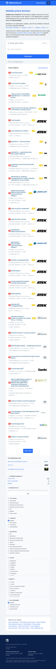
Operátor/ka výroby (18, 219)
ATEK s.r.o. (10, 465)
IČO (10, 509)
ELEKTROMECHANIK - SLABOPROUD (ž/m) (26, 346)
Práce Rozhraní (41, 622)
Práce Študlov (27, 624)
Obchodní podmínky (11, 647)
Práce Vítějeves (35, 626)
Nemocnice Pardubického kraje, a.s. (18, 461)
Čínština (12, 569)
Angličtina (12, 563)
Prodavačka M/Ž (17, 369)
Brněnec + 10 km (26, 27)
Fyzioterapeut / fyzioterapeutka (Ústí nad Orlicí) (25, 412)
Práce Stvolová (12, 628)
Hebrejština (12, 573)
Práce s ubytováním (13, 481)
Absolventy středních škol (15, 538)
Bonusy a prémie (14, 588)
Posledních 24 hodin (14, 605)
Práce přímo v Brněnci (12, 27)
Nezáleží (11, 520)
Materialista (15, 271)
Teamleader (15, 120)
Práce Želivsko (12, 626)
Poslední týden (12, 609)
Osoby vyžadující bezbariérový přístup (18, 551)
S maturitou (12, 525)
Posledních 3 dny (13, 607)
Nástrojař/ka (16, 294)
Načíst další (28, 451)
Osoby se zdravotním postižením (17, 549)
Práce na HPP (11, 478)
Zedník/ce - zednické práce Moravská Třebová (21, 153)
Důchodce (11, 544)
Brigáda (10, 483)
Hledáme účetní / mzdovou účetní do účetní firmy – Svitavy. (21, 318)
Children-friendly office (15, 592)
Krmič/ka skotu (17, 73)
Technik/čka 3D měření (19, 131)
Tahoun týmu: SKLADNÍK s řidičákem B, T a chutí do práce (20, 95)
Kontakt (8, 648)
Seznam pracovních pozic (12, 651)
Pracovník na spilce (18, 83)
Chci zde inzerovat (43, 67)
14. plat (11, 584)
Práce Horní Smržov (24, 626)
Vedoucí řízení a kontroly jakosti (23, 401)
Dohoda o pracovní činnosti (16, 507)
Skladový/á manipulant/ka (17, 305)
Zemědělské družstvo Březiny (16, 469)
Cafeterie (12, 590)
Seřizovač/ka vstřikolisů (20, 209)
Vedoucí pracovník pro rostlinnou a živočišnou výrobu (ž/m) (23, 108)
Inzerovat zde (40, 3)
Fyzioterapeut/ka (17, 424)
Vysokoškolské (12, 527)
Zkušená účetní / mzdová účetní (23, 333)
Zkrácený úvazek (13, 503)
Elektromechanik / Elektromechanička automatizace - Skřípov (18, 193)
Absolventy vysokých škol (15, 540)
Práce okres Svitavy (24, 628)
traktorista (39, 33)
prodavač (30, 33)
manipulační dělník (21, 33)
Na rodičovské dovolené (15, 546)
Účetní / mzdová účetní (20, 437)
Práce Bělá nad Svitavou (15, 624)
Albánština (12, 561)
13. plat (11, 582)
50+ (10, 534)
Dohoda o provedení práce (15, 505)
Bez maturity (12, 522)
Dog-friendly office (14, 595)
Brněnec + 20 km (40, 27)
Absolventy (12, 536)
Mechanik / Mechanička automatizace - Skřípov (17, 244)
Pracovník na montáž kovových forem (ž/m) (25, 357)
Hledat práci (28, 56)
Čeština (11, 567)
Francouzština (13, 571)
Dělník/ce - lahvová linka (20, 141)
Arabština (12, 565)
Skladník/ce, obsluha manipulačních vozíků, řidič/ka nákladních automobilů (23, 178)
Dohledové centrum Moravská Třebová (22, 165)
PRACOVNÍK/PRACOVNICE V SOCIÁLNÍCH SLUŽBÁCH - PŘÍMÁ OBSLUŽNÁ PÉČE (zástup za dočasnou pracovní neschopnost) (21, 383)
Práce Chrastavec (13, 622)
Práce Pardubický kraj (37, 628)
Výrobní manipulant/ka (20, 260)
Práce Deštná (36, 624)
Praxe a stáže (12, 513)
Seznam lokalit (32, 651)
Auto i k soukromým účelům (17, 586)
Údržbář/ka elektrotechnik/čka (18, 230)
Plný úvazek (12, 501)
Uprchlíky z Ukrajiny (14, 553)
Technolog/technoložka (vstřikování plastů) (20, 282)
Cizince (10, 542)
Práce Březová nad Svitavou (28, 622)
